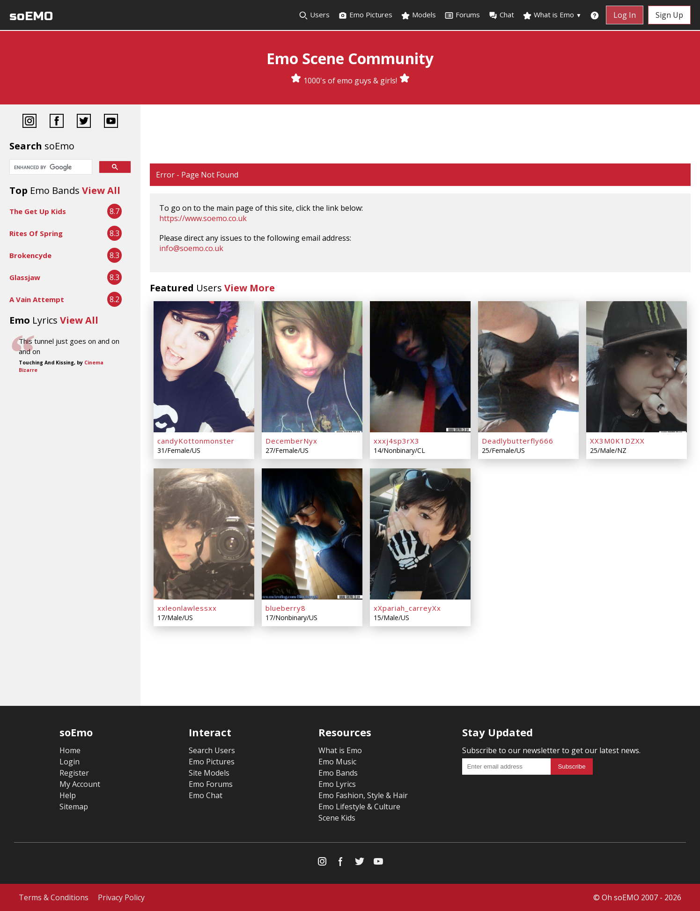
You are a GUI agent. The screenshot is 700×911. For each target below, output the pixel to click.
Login (69, 761)
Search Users (212, 750)
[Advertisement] (420, 135)
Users (314, 15)
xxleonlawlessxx (187, 608)
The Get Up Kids (37, 211)
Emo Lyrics (337, 784)
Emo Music (337, 761)
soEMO (31, 16)
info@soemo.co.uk (191, 248)
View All (101, 190)
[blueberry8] (312, 534)
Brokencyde (30, 255)
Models (418, 15)
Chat (501, 15)
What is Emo (552, 15)
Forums (462, 15)
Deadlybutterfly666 (517, 440)
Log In (624, 15)
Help (67, 795)
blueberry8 (285, 608)
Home (70, 750)
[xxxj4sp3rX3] (420, 366)
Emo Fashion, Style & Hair (363, 795)
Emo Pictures (365, 15)
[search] (50, 167)
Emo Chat (205, 795)
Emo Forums (211, 784)
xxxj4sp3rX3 (397, 440)
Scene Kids (336, 818)
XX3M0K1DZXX (617, 440)
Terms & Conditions (53, 897)
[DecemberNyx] (312, 366)
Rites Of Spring (36, 233)
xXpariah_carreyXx (407, 608)
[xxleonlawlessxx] (204, 534)
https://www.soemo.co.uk (203, 218)
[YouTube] (111, 122)
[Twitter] (84, 122)
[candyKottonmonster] (204, 366)
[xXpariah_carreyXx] (420, 534)
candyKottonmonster (196, 440)
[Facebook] (57, 122)
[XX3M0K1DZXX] (636, 366)
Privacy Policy (121, 897)
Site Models (209, 773)
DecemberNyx (291, 440)
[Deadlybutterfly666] (528, 366)
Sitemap (73, 806)
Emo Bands (338, 773)
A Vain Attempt (36, 299)
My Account (79, 784)
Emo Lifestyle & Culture (359, 806)
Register (74, 773)
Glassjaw (24, 277)
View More (249, 287)
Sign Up (669, 15)
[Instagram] (29, 122)
